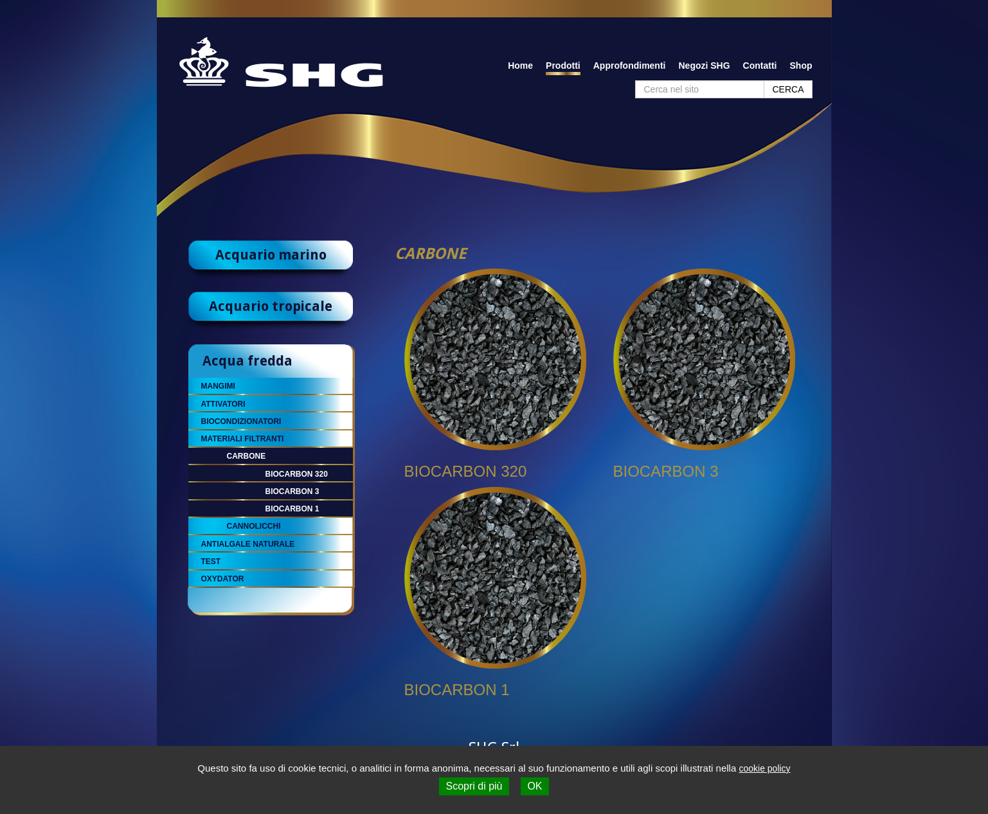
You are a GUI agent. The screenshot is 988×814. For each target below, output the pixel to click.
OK (534, 786)
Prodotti (563, 65)
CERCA (788, 89)
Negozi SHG (704, 65)
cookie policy (764, 768)
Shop (801, 65)
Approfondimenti (629, 65)
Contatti (760, 65)
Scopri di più (473, 786)
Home (520, 65)
